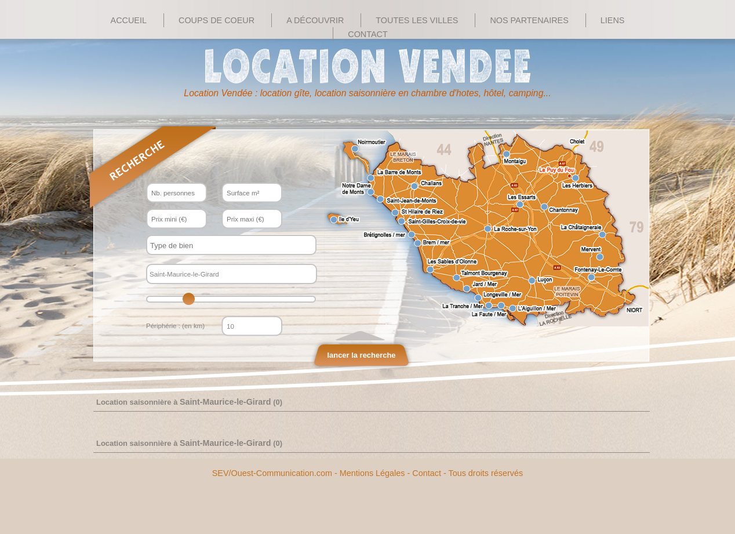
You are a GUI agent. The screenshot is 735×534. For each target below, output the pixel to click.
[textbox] (221, 245)
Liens (613, 20)
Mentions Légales (372, 473)
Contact (367, 34)
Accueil (129, 20)
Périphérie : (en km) (175, 325)
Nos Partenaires (529, 20)
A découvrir (315, 20)
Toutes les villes (417, 20)
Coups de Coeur (216, 20)
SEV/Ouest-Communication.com (272, 473)
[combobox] (231, 245)
